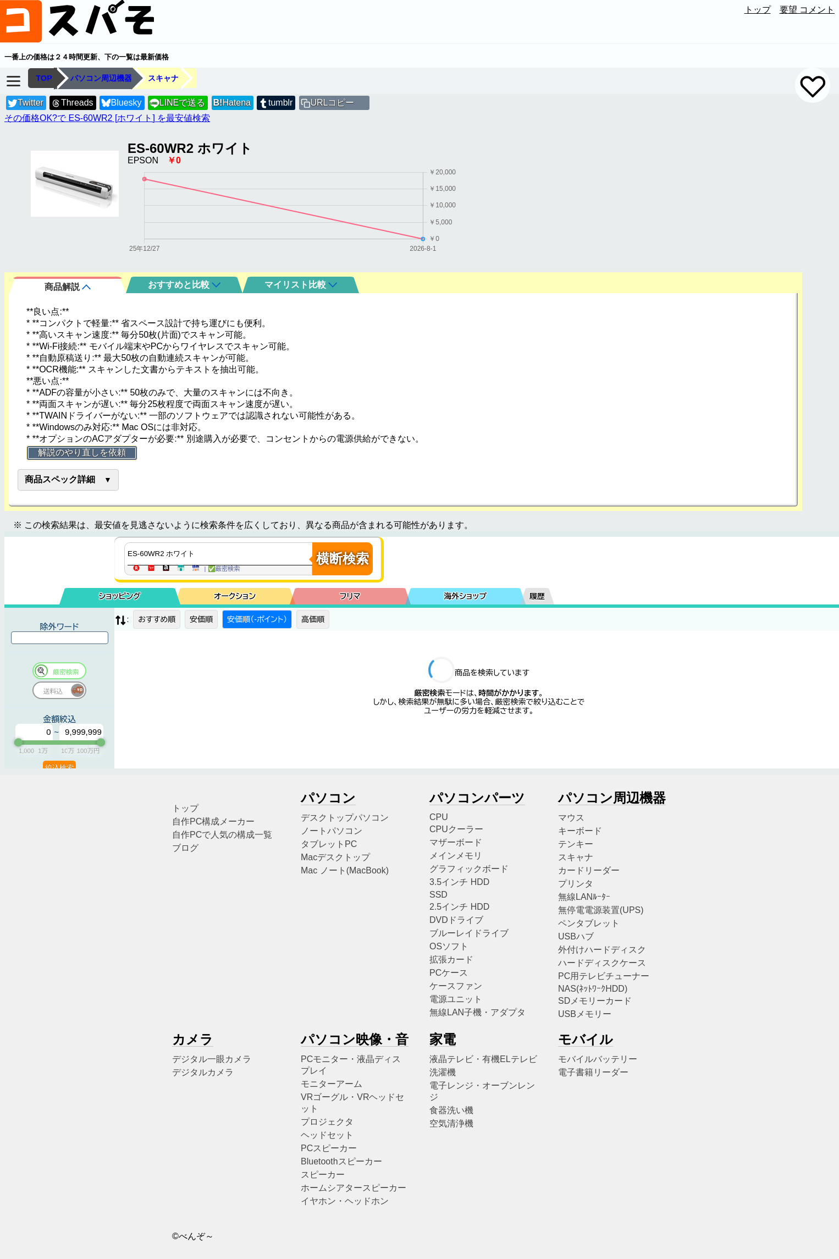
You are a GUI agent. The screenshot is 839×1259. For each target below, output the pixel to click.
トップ (757, 9)
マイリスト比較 (300, 284)
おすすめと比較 (184, 284)
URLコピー (332, 102)
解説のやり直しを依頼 (82, 452)
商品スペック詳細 (60, 479)
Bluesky (121, 103)
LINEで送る (177, 103)
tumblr (275, 103)
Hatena (232, 102)
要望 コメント (807, 9)
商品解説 (68, 287)
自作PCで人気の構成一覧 (222, 834)
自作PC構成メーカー (213, 821)
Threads (72, 103)
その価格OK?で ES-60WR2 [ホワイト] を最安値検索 (107, 118)
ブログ (185, 848)
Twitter (25, 103)
